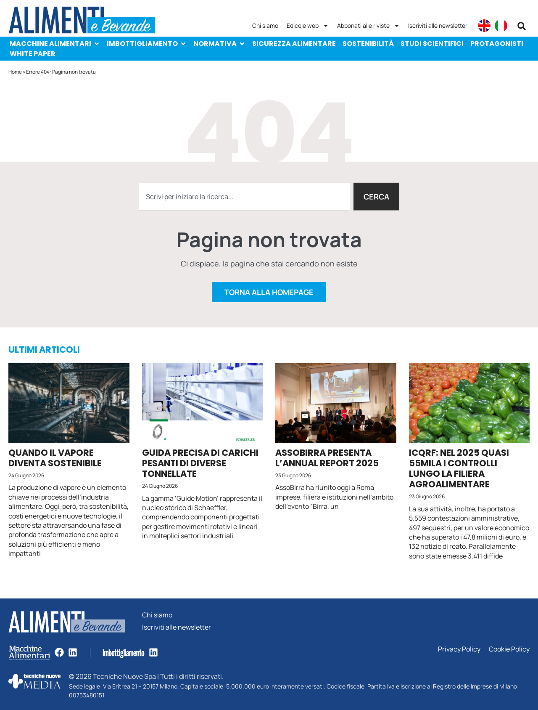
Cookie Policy (509, 649)
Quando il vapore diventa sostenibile (55, 458)
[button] (522, 26)
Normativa (219, 43)
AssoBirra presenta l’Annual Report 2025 (327, 458)
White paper (32, 54)
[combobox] (244, 196)
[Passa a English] (484, 25)
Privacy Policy (459, 649)
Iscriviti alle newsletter (437, 25)
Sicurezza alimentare (294, 43)
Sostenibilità (368, 43)
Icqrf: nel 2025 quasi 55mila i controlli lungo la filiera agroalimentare (459, 469)
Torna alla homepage (269, 292)
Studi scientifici (432, 43)
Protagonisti (496, 43)
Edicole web (308, 25)
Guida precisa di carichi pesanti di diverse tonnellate (200, 463)
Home (15, 71)
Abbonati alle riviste (368, 25)
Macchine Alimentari (55, 43)
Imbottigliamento (147, 43)
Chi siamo (265, 25)
